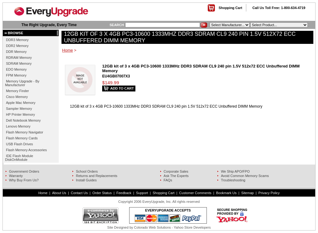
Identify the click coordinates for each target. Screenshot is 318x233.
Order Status (101, 193)
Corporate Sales (176, 171)
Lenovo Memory (18, 126)
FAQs (168, 180)
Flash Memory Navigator (24, 132)
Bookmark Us (226, 193)
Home (67, 50)
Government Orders (24, 171)
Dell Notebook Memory (23, 120)
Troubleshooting (233, 180)
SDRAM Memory (19, 63)
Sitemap (247, 193)
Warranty (16, 176)
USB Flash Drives (19, 144)
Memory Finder (17, 91)
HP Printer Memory (20, 114)
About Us (59, 193)
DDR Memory (16, 52)
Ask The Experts (176, 176)
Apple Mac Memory (20, 103)
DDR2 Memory (17, 46)
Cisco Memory (17, 97)
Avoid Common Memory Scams (245, 176)
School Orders (87, 171)
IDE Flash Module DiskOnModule (19, 157)
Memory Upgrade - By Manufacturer (22, 83)
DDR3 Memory (17, 40)
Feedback (123, 193)
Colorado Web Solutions (152, 227)
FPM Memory (16, 75)
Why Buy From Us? (24, 180)
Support (142, 193)
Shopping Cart (230, 8)
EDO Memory (16, 69)
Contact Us (79, 193)
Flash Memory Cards (22, 138)
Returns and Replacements (96, 176)
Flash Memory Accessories (26, 150)
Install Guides (86, 180)
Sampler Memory (19, 108)
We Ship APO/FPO (235, 171)
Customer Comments (195, 193)
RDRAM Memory (19, 57)
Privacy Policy (268, 193)
